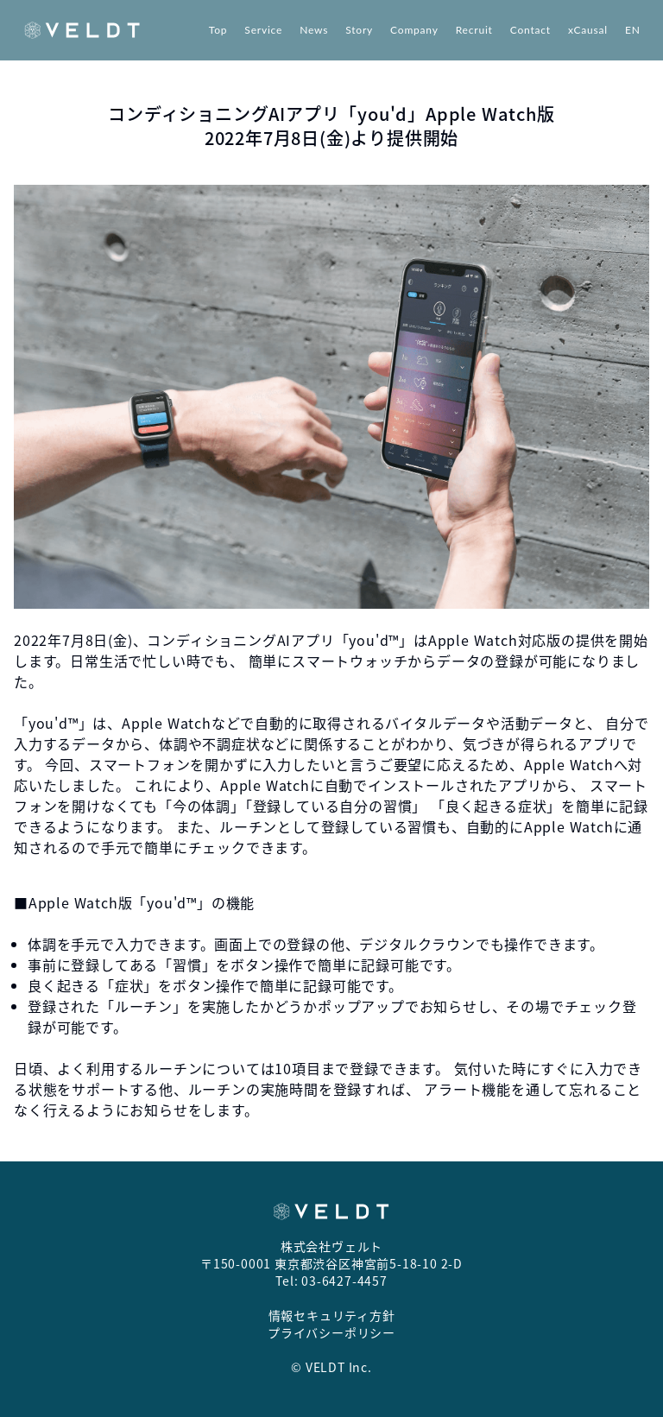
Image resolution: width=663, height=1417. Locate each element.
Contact (530, 29)
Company (414, 29)
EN (633, 29)
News (314, 29)
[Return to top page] (82, 30)
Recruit (474, 29)
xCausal (588, 29)
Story (359, 29)
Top (218, 29)
